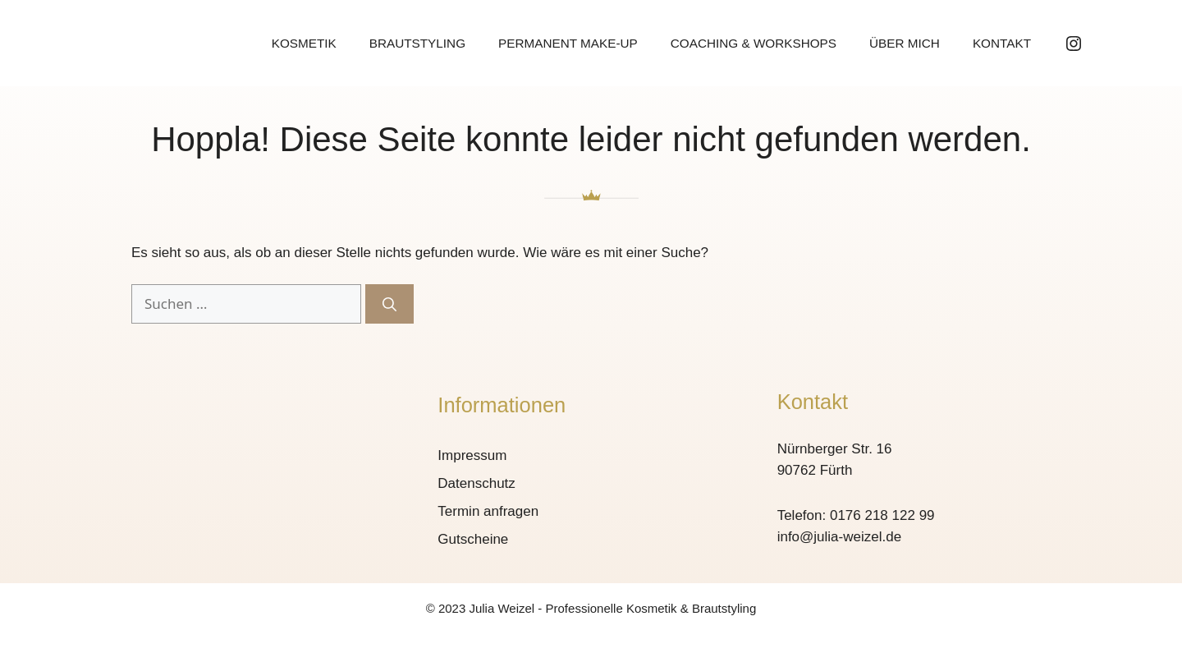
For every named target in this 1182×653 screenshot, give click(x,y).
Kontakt (1002, 43)
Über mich (904, 43)
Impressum (472, 455)
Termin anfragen (488, 511)
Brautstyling (417, 43)
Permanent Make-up (568, 43)
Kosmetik (304, 43)
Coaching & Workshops (753, 43)
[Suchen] (389, 304)
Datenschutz (476, 483)
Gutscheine (473, 539)
